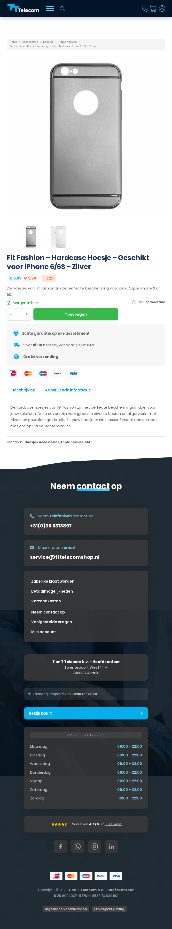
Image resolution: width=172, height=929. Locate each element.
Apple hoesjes (68, 42)
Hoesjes (48, 42)
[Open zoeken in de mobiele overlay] (62, 8)
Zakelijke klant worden (52, 581)
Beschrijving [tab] (23, 390)
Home (13, 42)
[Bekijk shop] (50, 8)
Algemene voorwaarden (66, 909)
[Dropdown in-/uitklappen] (162, 8)
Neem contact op (48, 612)
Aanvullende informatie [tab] (68, 390)
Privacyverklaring (109, 909)
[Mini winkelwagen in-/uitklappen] (152, 8)
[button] (86, 713)
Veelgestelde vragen (51, 621)
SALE (88, 442)
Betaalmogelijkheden (52, 591)
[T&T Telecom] (23, 8)
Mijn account (43, 631)
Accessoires (30, 42)
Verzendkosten (46, 601)
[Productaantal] (19, 314)
